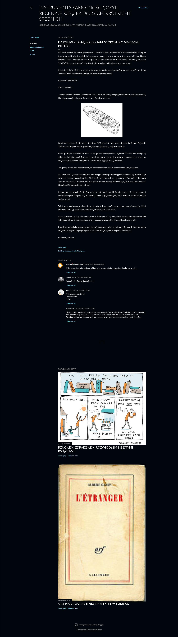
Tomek (68, 277)
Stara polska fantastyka (70, 25)
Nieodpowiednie (37, 47)
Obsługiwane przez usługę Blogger (89, 624)
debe (67, 290)
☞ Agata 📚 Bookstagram (75, 264)
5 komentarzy (72, 456)
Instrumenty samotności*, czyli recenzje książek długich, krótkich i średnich (84, 13)
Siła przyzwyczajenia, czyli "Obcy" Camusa (93, 604)
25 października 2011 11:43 (94, 264)
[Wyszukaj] (143, 8)
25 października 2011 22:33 (80, 290)
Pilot (32, 51)
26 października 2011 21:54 (85, 308)
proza (32, 54)
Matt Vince (98, 630)
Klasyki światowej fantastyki (99, 25)
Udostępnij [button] (34, 37)
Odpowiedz (71, 272)
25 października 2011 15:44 (81, 277)
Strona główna (47, 25)
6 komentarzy (72, 608)
